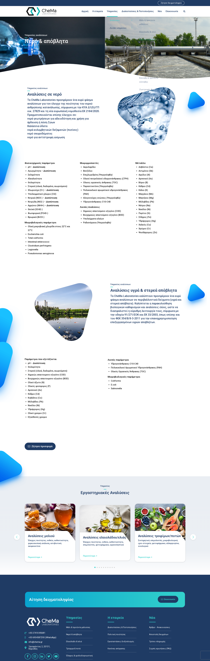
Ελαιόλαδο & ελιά (74, 642)
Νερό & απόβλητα (74, 634)
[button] (17, 537)
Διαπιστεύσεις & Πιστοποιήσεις (138, 11)
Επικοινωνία (172, 11)
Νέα (160, 11)
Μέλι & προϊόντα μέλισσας (78, 627)
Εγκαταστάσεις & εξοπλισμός (121, 642)
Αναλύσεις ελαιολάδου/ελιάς (104, 537)
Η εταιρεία (97, 11)
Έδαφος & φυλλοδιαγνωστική (79, 656)
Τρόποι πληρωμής (157, 642)
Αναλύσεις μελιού (41, 536)
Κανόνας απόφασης (116, 649)
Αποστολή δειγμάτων (158, 634)
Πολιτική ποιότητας (116, 634)
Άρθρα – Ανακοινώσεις (159, 627)
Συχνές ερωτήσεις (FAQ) (160, 649)
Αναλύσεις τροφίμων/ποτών (159, 536)
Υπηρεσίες (112, 11)
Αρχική (85, 11)
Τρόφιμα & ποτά (73, 649)
